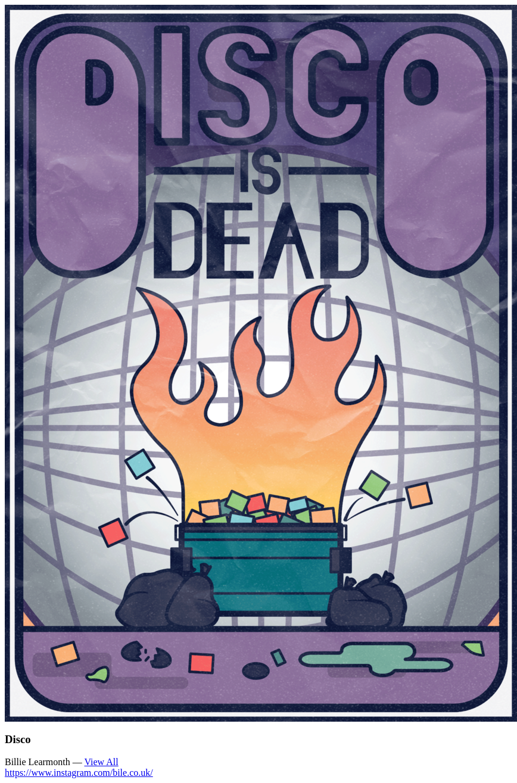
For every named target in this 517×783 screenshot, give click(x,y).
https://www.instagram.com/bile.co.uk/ (79, 773)
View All (101, 762)
